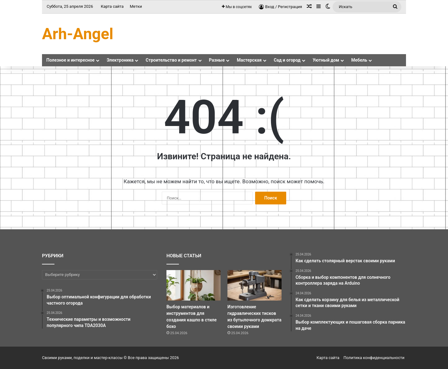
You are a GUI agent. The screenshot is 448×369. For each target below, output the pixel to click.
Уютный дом (326, 60)
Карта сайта (112, 6)
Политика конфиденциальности (373, 357)
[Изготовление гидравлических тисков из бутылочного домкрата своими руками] (254, 285)
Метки (136, 6)
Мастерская (249, 60)
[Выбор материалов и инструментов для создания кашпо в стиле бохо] (193, 285)
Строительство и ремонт (171, 60)
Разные (217, 60)
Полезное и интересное (70, 60)
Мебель (359, 60)
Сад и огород (287, 60)
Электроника (120, 60)
